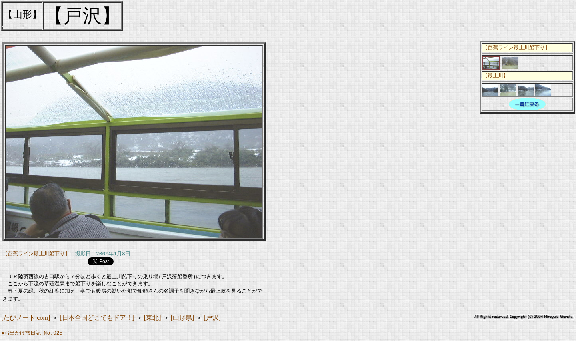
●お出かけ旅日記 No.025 (31, 335)
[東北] (152, 320)
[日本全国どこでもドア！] (97, 320)
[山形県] (182, 320)
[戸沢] (212, 320)
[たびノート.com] (25, 320)
